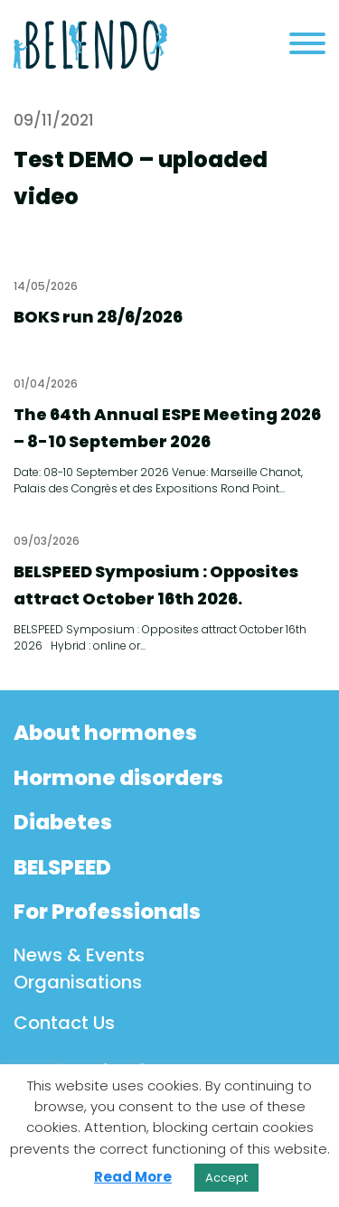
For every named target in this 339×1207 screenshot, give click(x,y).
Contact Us (64, 1022)
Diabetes (63, 822)
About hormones (105, 732)
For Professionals (107, 911)
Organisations (78, 982)
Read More (133, 1176)
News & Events (79, 955)
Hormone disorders (118, 777)
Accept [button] (226, 1177)
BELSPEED (62, 867)
